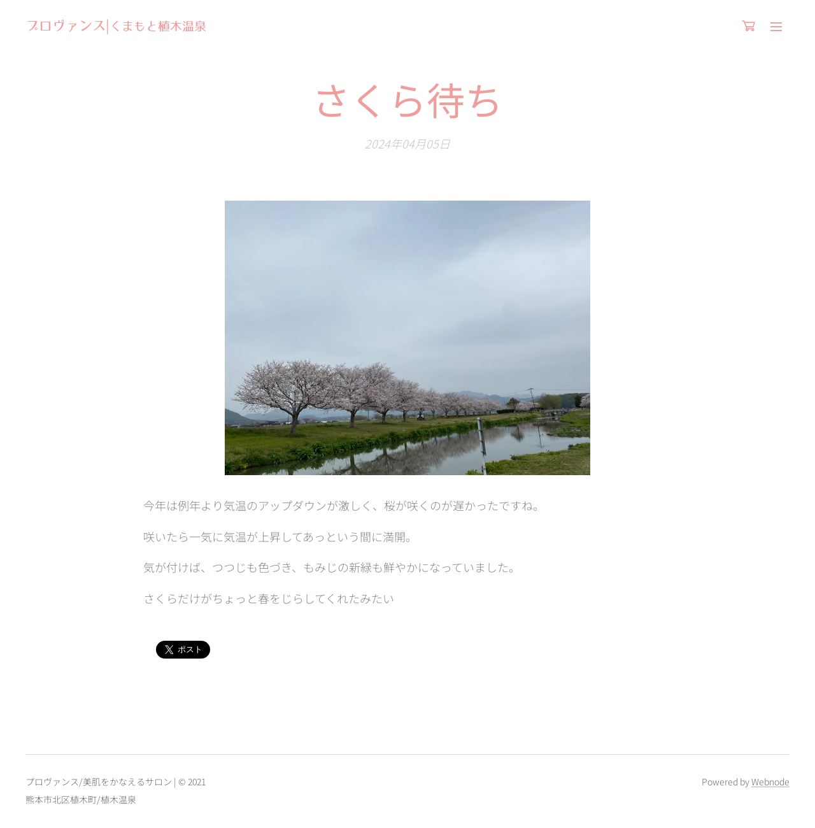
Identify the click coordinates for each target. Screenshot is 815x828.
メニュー (776, 26)
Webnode (770, 781)
